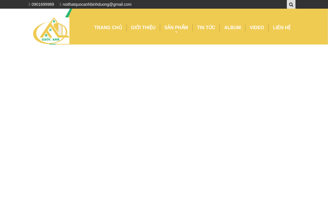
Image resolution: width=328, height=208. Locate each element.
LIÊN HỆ (282, 27)
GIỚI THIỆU (143, 27)
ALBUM (232, 27)
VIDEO (257, 27)
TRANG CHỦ (108, 27)
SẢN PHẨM (176, 28)
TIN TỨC (206, 27)
